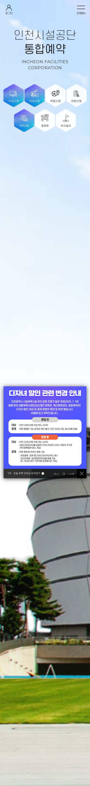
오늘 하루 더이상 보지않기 (26, 473)
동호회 (45, 125)
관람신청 (76, 100)
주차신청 (24, 125)
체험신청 (55, 100)
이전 (56, 473)
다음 (71, 473)
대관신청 (34, 100)
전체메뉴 (81, 13)
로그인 (9, 13)
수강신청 (13, 100)
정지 (64, 473)
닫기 (81, 473)
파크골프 (66, 125)
